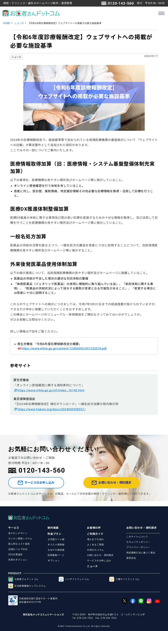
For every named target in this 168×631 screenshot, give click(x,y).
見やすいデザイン (18, 533)
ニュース (19, 23)
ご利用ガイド (95, 533)
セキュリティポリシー (138, 542)
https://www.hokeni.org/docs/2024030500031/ (52, 409)
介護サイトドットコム (124, 579)
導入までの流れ (95, 539)
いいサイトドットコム (74, 579)
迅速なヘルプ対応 (18, 549)
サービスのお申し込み (43, 485)
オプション (54, 560)
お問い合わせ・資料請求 (119, 485)
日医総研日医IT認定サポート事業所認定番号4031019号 (32, 600)
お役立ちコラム (95, 550)
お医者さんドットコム (23, 579)
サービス (13, 527)
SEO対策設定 (15, 554)
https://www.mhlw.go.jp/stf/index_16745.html (51, 390)
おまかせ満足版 (56, 550)
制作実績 (53, 527)
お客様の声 (94, 527)
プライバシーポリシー (138, 547)
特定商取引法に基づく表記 (140, 552)
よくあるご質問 (95, 544)
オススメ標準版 (56, 544)
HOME (6, 23)
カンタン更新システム (20, 538)
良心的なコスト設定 (19, 544)
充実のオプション (18, 559)
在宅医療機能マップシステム (27, 585)
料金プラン (54, 533)
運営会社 (131, 558)
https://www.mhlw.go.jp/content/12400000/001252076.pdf (64, 348)
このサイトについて (137, 536)
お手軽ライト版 (56, 539)
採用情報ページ (56, 555)
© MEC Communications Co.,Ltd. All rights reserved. (84, 626)
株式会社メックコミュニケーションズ (43, 614)
